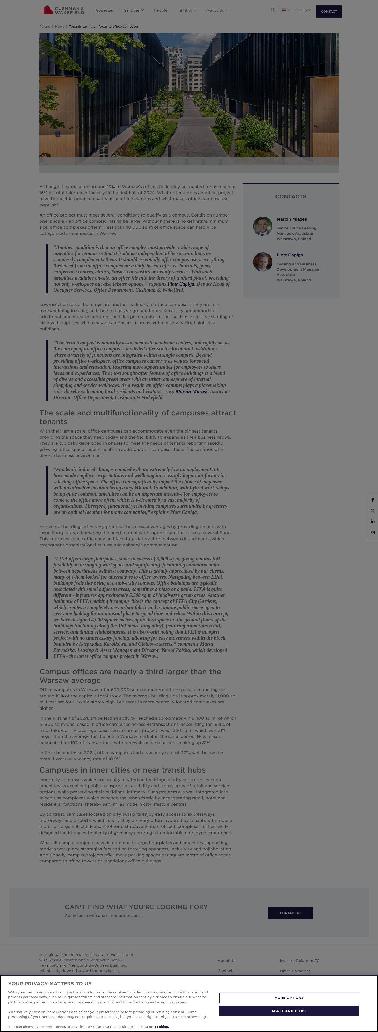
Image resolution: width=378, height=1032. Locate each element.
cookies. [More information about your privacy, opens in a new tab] (161, 1027)
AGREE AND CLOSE (289, 1011)
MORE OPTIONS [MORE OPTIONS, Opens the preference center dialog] (289, 998)
